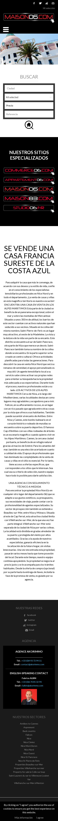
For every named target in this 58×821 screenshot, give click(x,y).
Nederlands (23, 3)
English (9, 3)
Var (29, 779)
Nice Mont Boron (29, 746)
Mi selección (49, 8)
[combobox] (29, 88)
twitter (40, 3)
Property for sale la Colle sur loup (29, 772)
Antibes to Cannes (29, 723)
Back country (29, 731)
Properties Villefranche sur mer (29, 768)
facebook (34, 3)
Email (53, 3)
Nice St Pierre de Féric (29, 760)
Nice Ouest (29, 753)
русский (28, 3)
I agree (39, 817)
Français (4, 3)
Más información (24, 817)
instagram (46, 3)
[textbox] (30, 88)
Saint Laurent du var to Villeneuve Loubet (29, 775)
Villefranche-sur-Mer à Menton (29, 783)
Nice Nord (29, 749)
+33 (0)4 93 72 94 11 (32, 660)
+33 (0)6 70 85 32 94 (32, 682)
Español (14, 3)
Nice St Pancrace (29, 757)
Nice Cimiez (29, 742)
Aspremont (29, 727)
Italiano (18, 3)
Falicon (29, 734)
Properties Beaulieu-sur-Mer (29, 764)
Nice (29, 738)
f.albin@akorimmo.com (32, 685)
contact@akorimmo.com (32, 664)
